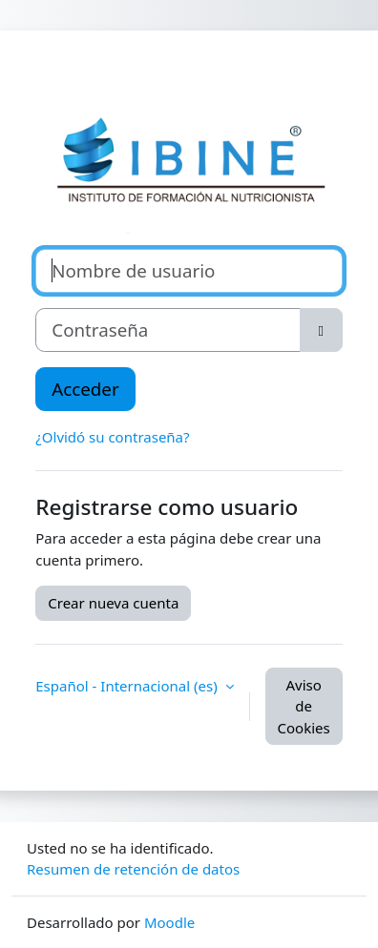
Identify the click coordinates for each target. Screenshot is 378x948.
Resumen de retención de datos (133, 868)
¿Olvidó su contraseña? (112, 436)
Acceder (85, 389)
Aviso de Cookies (304, 706)
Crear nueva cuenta (113, 602)
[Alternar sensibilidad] (321, 330)
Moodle (169, 922)
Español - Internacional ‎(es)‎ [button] (127, 685)
